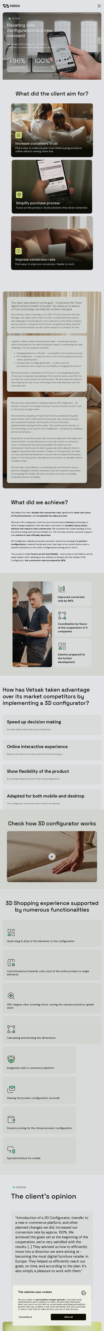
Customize (25, 1317)
